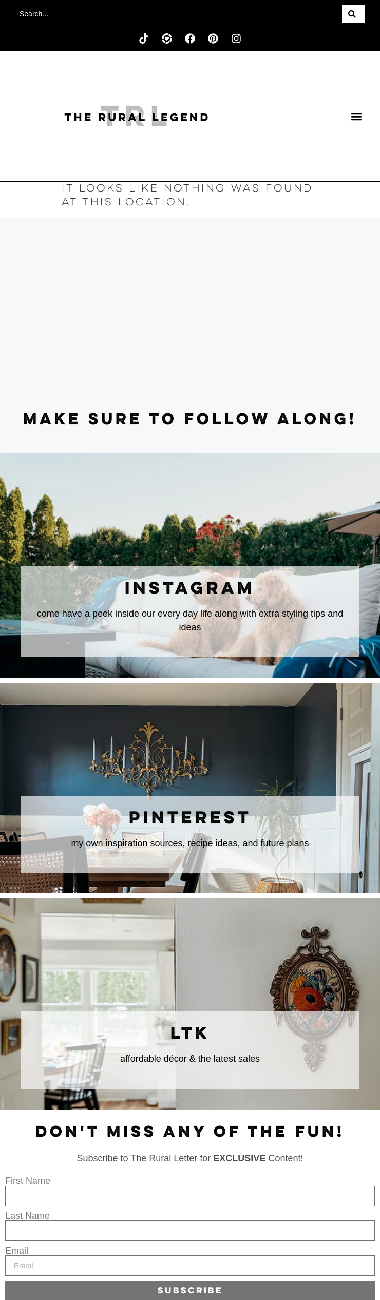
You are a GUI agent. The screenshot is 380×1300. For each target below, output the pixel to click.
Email (16, 1250)
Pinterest (190, 818)
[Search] (353, 14)
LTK (190, 1034)
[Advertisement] (190, 315)
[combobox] (178, 14)
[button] (356, 116)
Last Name (27, 1215)
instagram (190, 589)
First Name (27, 1181)
